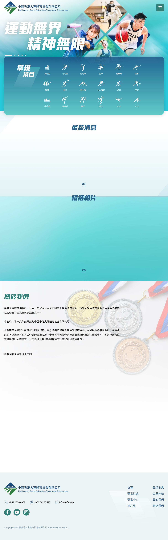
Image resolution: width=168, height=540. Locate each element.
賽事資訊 (132, 493)
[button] (8, 55)
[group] (84, 40)
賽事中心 (132, 499)
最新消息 (158, 487)
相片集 (131, 505)
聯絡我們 (158, 505)
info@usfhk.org (66, 502)
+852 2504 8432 (17, 502)
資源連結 (158, 493)
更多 (84, 184)
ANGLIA (64, 527)
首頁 (130, 487)
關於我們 (158, 499)
